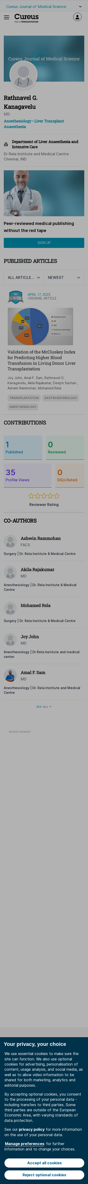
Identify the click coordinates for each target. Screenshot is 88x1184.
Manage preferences (24, 1143)
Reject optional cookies (44, 1175)
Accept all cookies (44, 1163)
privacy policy (32, 1129)
